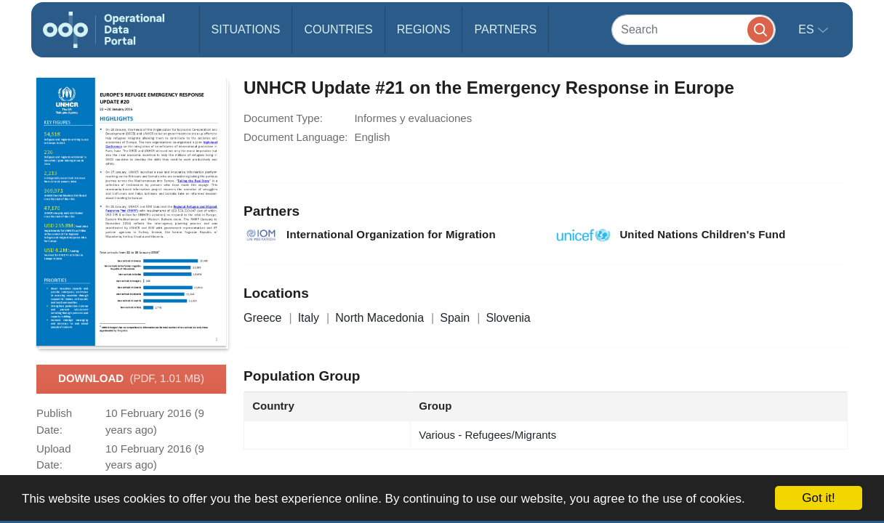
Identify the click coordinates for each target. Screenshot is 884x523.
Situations (246, 29)
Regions (424, 29)
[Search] (693, 29)
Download (131, 379)
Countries (338, 29)
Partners (505, 29)
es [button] (807, 29)
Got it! (818, 498)
